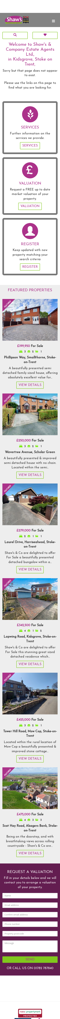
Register (30, 267)
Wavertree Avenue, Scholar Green (30, 452)
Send (30, 959)
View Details (30, 385)
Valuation (30, 206)
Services (30, 145)
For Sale (30, 346)
